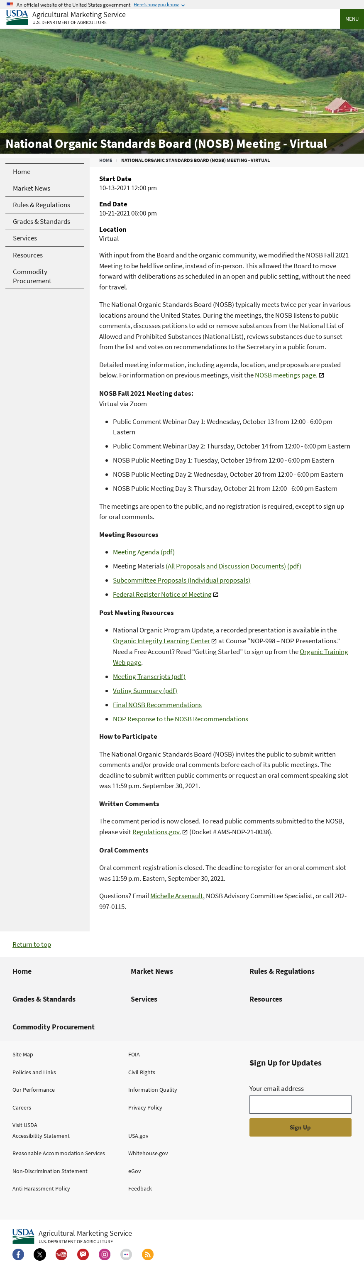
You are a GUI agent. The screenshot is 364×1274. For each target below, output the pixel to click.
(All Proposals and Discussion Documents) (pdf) (233, 566)
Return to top (31, 944)
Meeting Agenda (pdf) (144, 551)
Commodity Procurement (53, 1026)
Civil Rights (141, 1072)
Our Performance (33, 1089)
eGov (134, 1171)
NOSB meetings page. (286, 375)
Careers (21, 1107)
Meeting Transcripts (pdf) (149, 676)
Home (105, 160)
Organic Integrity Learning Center (161, 640)
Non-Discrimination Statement (50, 1171)
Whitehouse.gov (148, 1153)
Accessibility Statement (41, 1135)
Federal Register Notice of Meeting (162, 594)
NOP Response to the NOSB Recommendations (180, 718)
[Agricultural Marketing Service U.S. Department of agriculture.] (72, 1236)
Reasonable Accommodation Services (58, 1153)
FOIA (134, 1054)
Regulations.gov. (156, 831)
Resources (265, 999)
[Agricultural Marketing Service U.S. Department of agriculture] (66, 18)
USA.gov (138, 1135)
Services (144, 999)
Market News (152, 971)
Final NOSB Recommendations (157, 704)
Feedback (140, 1188)
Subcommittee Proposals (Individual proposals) (181, 580)
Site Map (22, 1054)
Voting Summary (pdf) (145, 690)
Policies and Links (34, 1072)
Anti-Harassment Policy (41, 1188)
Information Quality (152, 1089)
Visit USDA (24, 1125)
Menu (352, 18)
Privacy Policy (145, 1107)
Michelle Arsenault (176, 895)
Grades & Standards (44, 999)
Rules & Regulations (282, 971)
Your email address (276, 1088)
